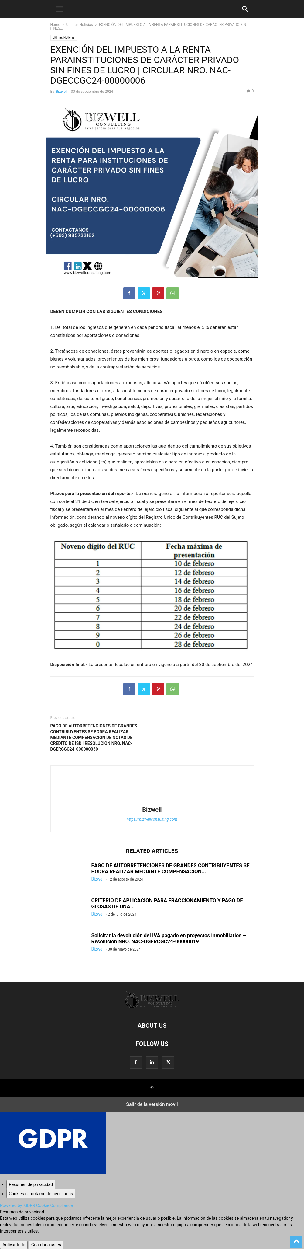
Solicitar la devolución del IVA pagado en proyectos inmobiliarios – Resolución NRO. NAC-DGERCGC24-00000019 (168, 938)
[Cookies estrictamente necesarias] (40, 1193)
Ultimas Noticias (79, 25)
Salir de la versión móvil (152, 1104)
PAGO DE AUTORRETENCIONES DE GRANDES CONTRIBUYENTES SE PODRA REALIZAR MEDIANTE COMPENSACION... (170, 868)
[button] (59, 9)
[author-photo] (152, 801)
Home (55, 25)
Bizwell (62, 91)
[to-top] (296, 1239)
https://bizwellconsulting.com (152, 819)
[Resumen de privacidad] (30, 1184)
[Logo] (152, 1007)
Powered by (36, 1205)
